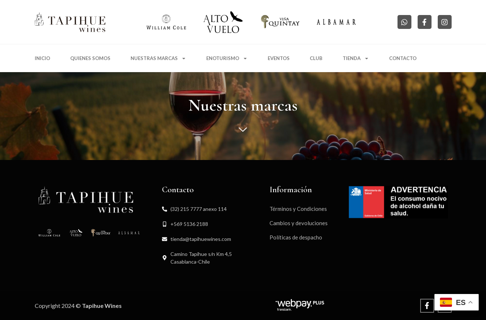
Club (316, 58)
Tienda (356, 58)
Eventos (279, 58)
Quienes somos (90, 58)
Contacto (403, 58)
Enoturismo (227, 58)
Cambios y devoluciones (299, 223)
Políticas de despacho (296, 237)
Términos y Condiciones (298, 208)
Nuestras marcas (158, 58)
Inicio (42, 58)
